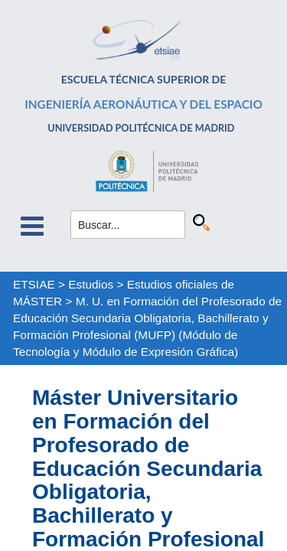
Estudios (90, 284)
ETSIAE (34, 284)
